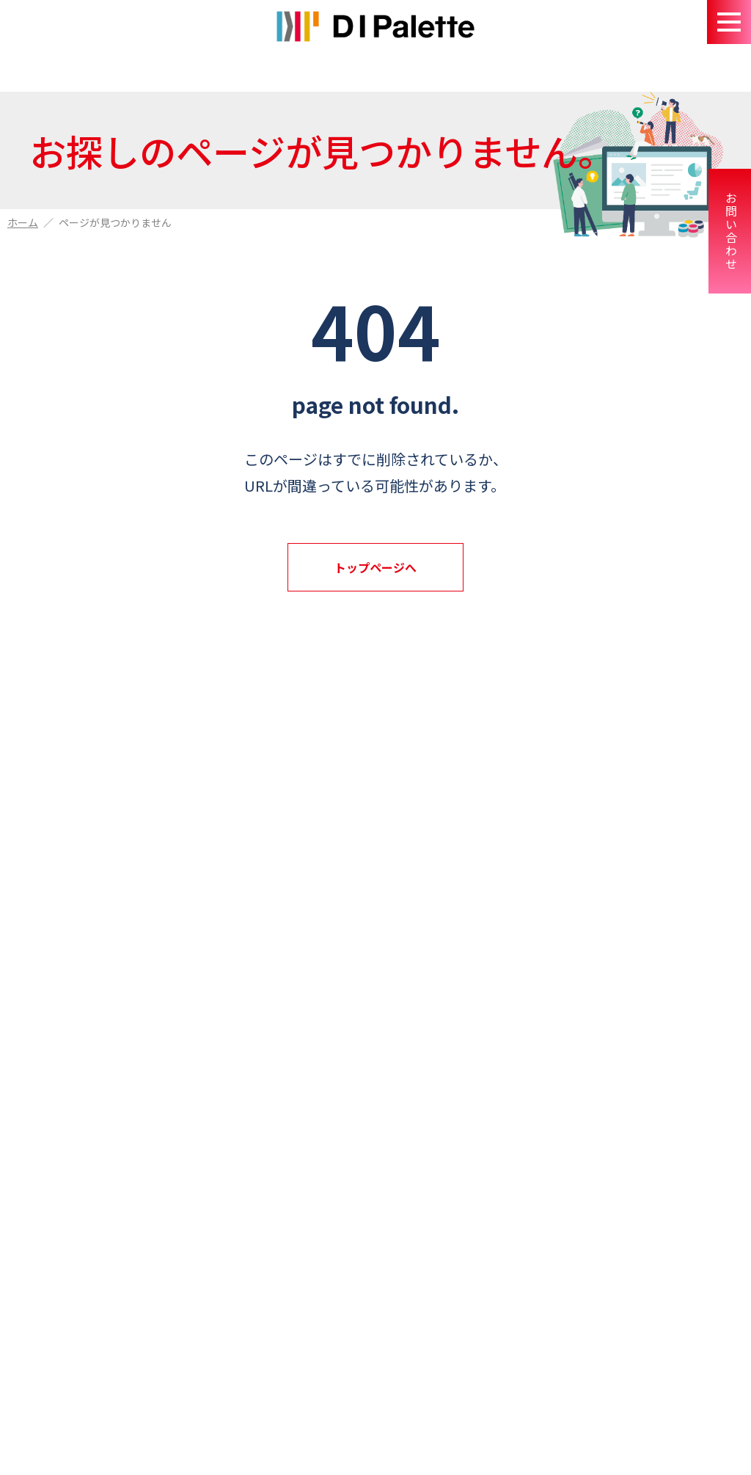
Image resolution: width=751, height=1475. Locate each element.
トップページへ (375, 567)
